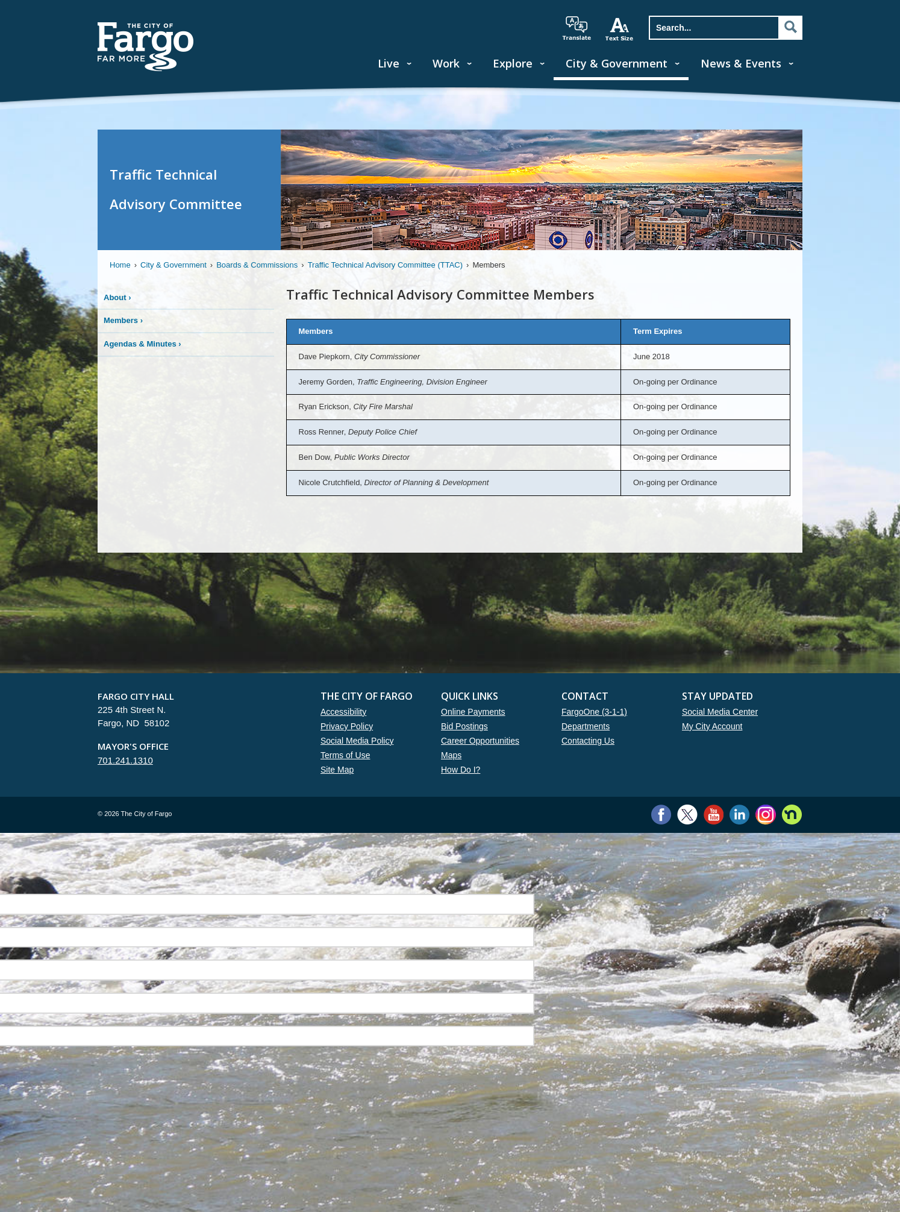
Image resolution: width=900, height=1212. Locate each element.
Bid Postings (464, 726)
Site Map (337, 769)
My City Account (712, 726)
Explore (513, 63)
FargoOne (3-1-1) (594, 712)
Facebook (661, 814)
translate (576, 28)
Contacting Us (587, 741)
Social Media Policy (356, 741)
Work (446, 63)
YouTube (713, 814)
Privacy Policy (346, 726)
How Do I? (460, 769)
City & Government (616, 63)
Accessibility (343, 712)
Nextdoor (792, 814)
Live (388, 63)
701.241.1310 (125, 760)
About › (117, 297)
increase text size (619, 29)
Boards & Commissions (257, 264)
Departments (585, 726)
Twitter (687, 814)
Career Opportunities (480, 741)
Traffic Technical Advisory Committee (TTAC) (385, 264)
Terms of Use (345, 755)
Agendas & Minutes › (142, 343)
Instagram (765, 814)
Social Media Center (720, 712)
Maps (451, 755)
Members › (123, 320)
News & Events (741, 63)
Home (120, 264)
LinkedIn (739, 814)
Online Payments (473, 712)
